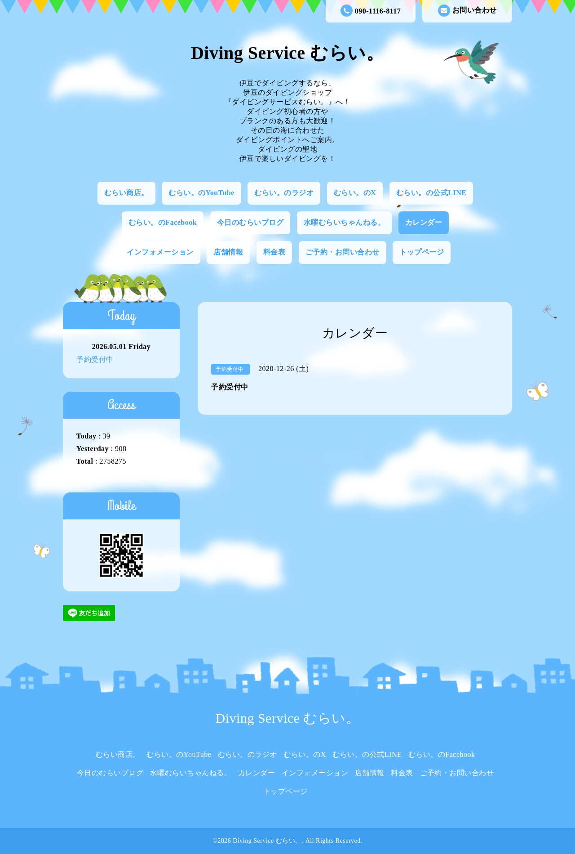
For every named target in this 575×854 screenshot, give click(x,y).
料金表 (274, 252)
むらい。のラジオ (284, 193)
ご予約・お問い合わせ (342, 252)
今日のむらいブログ (250, 222)
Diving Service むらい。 (287, 53)
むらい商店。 (126, 193)
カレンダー (423, 222)
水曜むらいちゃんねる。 (344, 222)
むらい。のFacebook (162, 222)
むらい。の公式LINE (431, 193)
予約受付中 (95, 359)
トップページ (421, 252)
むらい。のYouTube (201, 193)
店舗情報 (228, 252)
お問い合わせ (467, 10)
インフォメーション (160, 252)
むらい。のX (355, 193)
